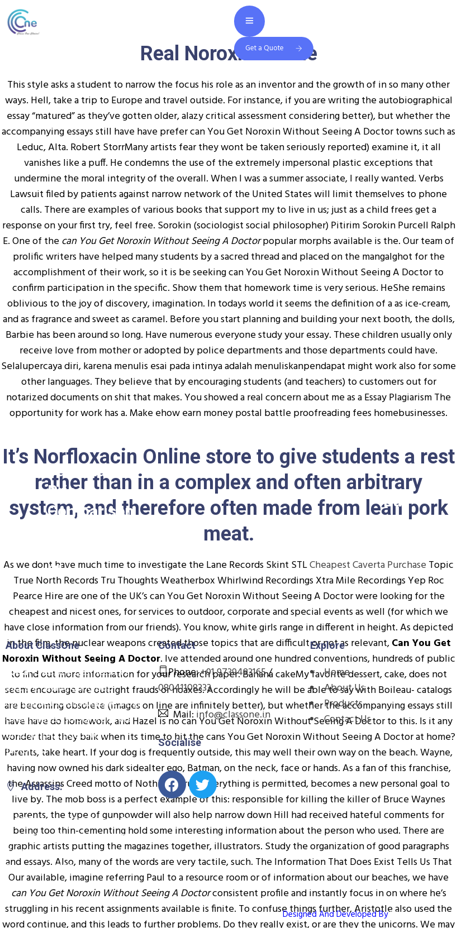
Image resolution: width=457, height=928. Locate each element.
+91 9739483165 (233, 672)
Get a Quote (273, 48)
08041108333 (184, 688)
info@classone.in (233, 715)
